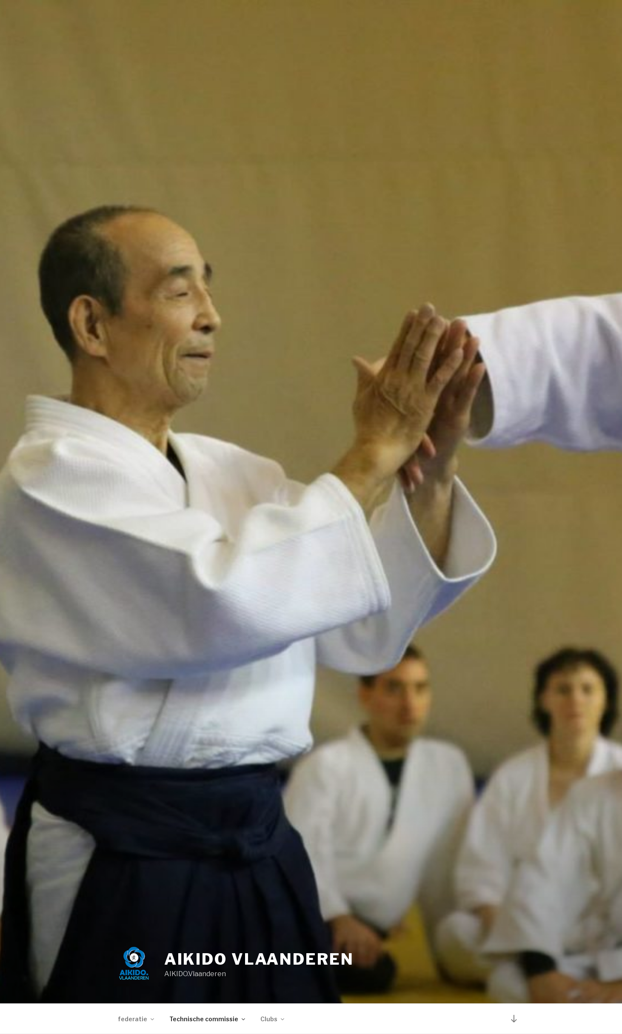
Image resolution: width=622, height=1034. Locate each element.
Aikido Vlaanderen (259, 959)
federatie (136, 1019)
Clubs (272, 1019)
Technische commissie (207, 1019)
